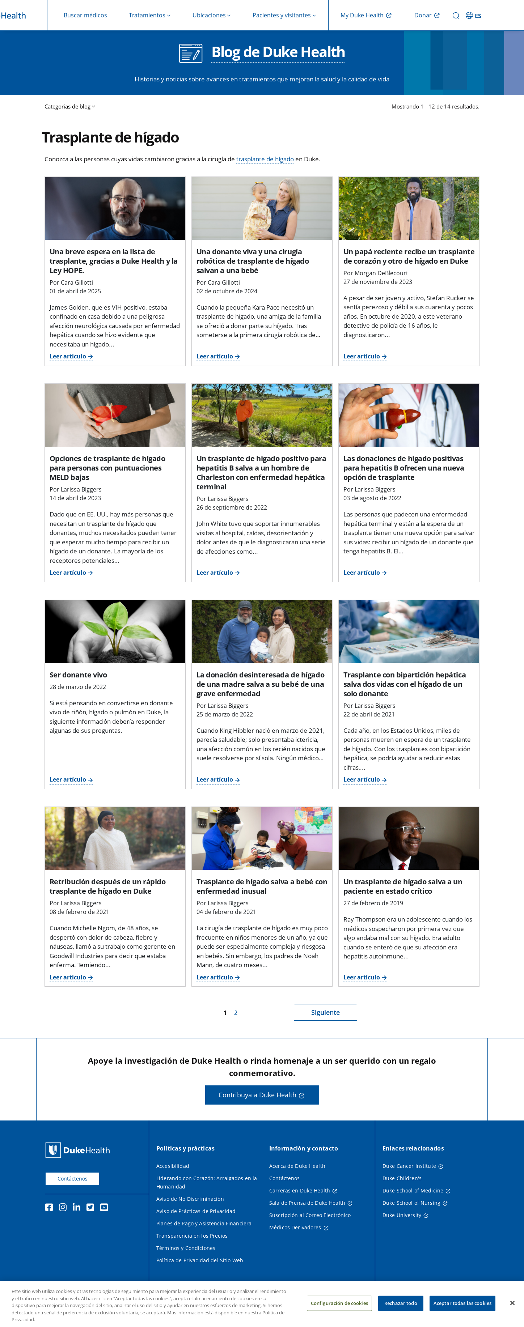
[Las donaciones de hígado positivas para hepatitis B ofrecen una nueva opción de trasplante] (409, 415)
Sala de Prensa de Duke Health (307, 1202)
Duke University (402, 1215)
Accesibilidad (172, 1165)
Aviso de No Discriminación (190, 1198)
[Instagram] (64, 1208)
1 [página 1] (225, 1013)
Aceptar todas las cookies (462, 1310)
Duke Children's (402, 1178)
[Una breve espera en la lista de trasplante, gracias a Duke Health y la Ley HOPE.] (115, 208)
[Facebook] (50, 1208)
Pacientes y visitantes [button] (282, 15)
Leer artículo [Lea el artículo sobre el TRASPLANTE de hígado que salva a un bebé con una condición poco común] (214, 977)
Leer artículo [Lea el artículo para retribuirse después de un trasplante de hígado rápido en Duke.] (68, 977)
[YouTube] (105, 1208)
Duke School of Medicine (413, 1190)
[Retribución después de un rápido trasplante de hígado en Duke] (115, 838)
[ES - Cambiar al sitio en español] (474, 15)
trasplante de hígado (265, 159)
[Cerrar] (512, 1311)
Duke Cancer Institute (409, 1165)
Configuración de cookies (339, 1310)
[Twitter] (91, 1208)
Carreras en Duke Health (299, 1190)
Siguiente (325, 1012)
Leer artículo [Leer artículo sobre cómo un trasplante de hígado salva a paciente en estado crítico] (361, 977)
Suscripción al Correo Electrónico (310, 1215)
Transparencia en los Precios (192, 1235)
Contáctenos (73, 1178)
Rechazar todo (400, 1310)
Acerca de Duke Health (297, 1165)
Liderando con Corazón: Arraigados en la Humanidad (206, 1182)
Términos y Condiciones (185, 1248)
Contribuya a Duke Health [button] (257, 1094)
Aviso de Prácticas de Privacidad (196, 1211)
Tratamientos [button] (147, 15)
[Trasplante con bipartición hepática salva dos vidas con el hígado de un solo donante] (409, 631)
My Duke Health (362, 15)
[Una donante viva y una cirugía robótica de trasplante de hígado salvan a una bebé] (262, 208)
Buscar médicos (85, 15)
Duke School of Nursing (411, 1202)
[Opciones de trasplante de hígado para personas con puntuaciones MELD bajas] (115, 415)
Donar (423, 15)
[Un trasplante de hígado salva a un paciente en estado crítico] (409, 838)
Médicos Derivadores (295, 1227)
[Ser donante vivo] (115, 631)
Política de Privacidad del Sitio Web (199, 1260)
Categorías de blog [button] (67, 106)
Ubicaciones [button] (209, 15)
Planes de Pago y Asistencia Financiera (204, 1223)
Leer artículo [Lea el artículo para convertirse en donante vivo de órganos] (68, 779)
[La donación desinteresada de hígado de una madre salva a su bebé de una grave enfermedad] (262, 631)
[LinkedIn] (78, 1208)
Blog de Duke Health (278, 52)
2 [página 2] (235, 1013)
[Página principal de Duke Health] (79, 1150)
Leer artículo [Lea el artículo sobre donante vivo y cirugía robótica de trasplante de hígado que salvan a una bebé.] (214, 356)
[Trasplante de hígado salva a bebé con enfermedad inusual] (262, 838)
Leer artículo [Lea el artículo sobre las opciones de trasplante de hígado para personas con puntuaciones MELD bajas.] (68, 573)
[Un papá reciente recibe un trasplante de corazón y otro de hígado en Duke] (409, 208)
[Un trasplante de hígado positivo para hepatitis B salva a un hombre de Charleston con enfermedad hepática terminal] (262, 415)
